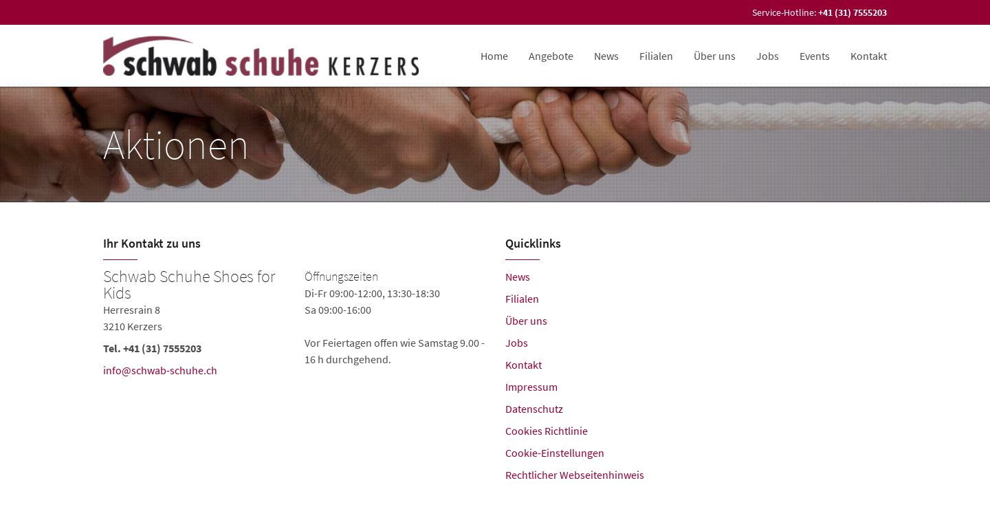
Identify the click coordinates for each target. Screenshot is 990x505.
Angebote (551, 56)
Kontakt (868, 56)
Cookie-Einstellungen (554, 453)
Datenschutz (534, 409)
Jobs (767, 56)
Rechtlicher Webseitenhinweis (574, 475)
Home (494, 56)
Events (815, 56)
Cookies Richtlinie (546, 431)
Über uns (715, 56)
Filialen (656, 56)
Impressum (531, 387)
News (606, 56)
